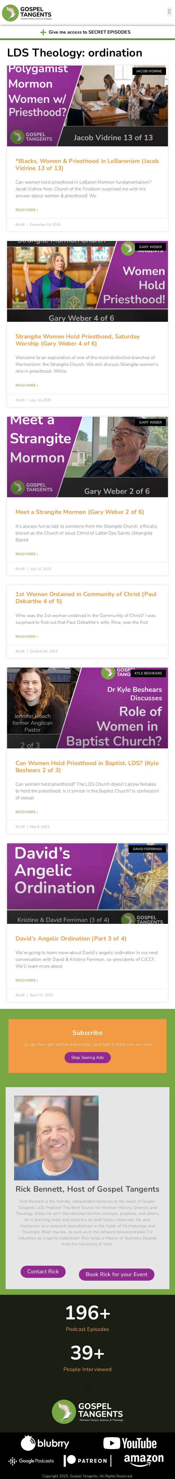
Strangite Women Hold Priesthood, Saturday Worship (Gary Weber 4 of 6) (77, 340)
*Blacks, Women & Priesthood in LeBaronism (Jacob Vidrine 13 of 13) (87, 164)
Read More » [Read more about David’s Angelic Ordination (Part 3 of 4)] (26, 980)
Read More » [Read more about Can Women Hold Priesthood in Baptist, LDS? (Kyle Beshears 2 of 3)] (26, 812)
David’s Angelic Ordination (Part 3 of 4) (71, 938)
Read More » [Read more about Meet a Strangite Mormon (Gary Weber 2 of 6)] (26, 554)
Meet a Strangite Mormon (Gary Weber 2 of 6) (80, 512)
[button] (169, 11)
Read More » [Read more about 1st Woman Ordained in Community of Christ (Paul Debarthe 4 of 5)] (26, 636)
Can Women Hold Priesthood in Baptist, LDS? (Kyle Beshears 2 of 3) (87, 766)
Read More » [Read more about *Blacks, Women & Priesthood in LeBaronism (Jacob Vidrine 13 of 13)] (26, 210)
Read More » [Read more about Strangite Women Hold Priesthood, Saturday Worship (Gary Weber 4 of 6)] (26, 385)
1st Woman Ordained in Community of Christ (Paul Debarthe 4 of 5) (86, 597)
